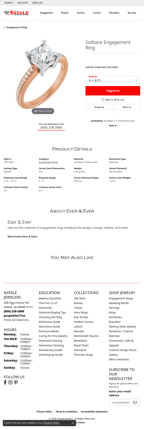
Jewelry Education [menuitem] (50, 298)
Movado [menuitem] (79, 331)
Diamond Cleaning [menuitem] (50, 340)
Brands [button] (64, 12)
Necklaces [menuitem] (115, 317)
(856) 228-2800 (51, 127)
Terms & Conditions (66, 411)
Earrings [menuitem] (114, 307)
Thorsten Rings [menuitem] (83, 354)
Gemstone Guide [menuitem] (49, 326)
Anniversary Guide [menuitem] (50, 350)
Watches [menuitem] (114, 336)
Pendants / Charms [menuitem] (121, 331)
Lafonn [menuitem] (78, 326)
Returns (127, 107)
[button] (8, 3)
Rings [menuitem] (112, 312)
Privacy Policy (44, 411)
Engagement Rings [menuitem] (121, 298)
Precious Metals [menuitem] (49, 331)
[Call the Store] (14, 311)
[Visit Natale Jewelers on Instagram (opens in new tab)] (10, 382)
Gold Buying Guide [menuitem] (50, 354)
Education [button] (114, 12)
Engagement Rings (16, 27)
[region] (43, 76)
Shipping (99, 107)
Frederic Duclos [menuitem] (83, 322)
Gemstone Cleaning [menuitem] (51, 345)
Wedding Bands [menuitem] (119, 303)
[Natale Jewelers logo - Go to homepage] (17, 12)
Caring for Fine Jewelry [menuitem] (53, 336)
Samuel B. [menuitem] (80, 350)
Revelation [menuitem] (80, 340)
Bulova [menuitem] (78, 303)
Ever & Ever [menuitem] (81, 317)
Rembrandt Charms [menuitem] (86, 336)
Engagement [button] (46, 12)
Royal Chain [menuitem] (81, 345)
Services (132, 12)
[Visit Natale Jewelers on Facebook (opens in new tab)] (5, 382)
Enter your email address (120, 393)
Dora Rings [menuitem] (81, 312)
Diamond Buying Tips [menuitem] (52, 312)
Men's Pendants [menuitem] (119, 359)
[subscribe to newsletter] (135, 402)
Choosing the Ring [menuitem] (50, 317)
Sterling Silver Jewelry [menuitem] (122, 326)
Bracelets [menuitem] (115, 322)
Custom (97, 12)
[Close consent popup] (73, 423)
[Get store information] (16, 320)
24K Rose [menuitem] (80, 298)
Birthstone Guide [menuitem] (49, 322)
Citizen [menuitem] (78, 307)
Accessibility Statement (94, 411)
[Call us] (14, 315)
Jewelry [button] (81, 12)
